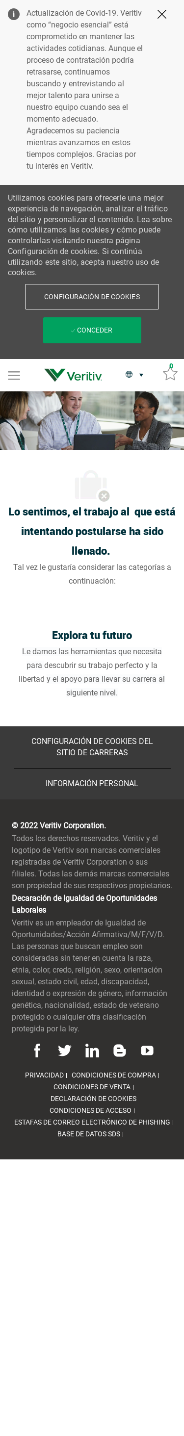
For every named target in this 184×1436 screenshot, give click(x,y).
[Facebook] (38, 1050)
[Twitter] (65, 1050)
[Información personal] (92, 784)
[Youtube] (145, 1050)
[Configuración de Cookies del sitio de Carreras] (92, 747)
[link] (75, 375)
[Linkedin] (92, 1050)
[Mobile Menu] (14, 374)
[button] (91, 296)
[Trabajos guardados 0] (170, 373)
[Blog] (120, 1050)
